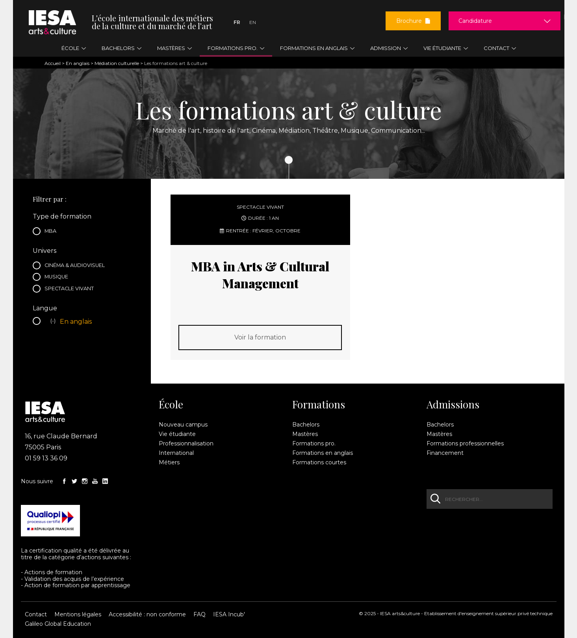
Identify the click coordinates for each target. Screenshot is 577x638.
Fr (237, 22)
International (176, 452)
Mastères (305, 434)
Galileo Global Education (58, 623)
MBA (53, 232)
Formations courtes (319, 462)
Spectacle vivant (71, 289)
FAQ (199, 614)
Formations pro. (314, 443)
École (171, 404)
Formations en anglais (322, 452)
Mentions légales (77, 614)
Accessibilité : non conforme (147, 614)
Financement (445, 452)
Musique (58, 277)
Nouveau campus (183, 424)
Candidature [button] (475, 20)
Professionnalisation (186, 443)
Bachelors (305, 424)
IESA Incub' (229, 614)
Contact (36, 614)
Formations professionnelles (465, 443)
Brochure (413, 20)
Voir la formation (260, 337)
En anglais (77, 63)
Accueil (53, 63)
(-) (54, 321)
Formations (318, 404)
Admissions (453, 404)
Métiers (169, 462)
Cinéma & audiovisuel (77, 266)
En (252, 22)
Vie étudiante (177, 434)
